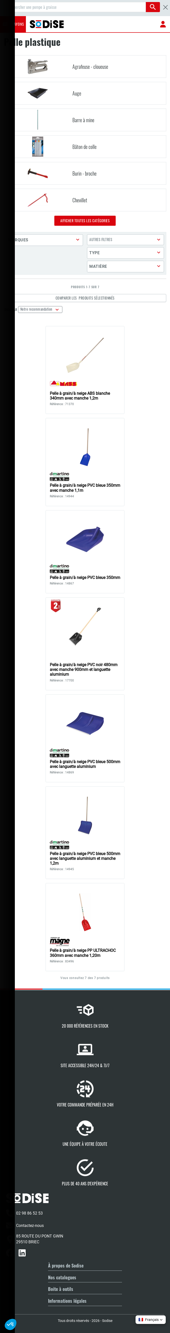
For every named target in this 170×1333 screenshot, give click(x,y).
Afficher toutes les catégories (85, 220)
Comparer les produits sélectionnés (85, 298)
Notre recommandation (36, 309)
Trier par (10, 310)
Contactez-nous (25, 1225)
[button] (44, 240)
